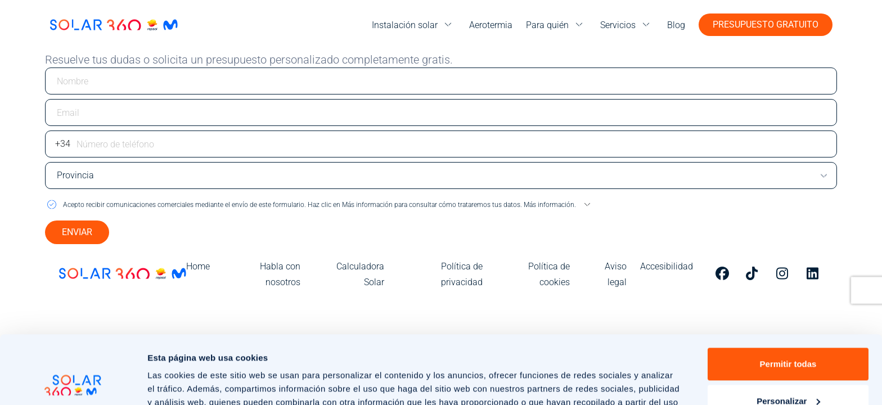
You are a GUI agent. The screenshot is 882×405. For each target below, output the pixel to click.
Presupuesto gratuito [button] (765, 24)
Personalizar (788, 336)
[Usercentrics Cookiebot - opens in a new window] (73, 383)
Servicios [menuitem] (618, 25)
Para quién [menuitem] (547, 25)
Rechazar (788, 374)
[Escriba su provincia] (441, 175)
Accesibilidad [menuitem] (666, 266)
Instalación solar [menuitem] (405, 25)
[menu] (414, 25)
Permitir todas (788, 300)
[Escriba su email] (441, 112)
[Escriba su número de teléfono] (441, 144)
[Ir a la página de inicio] (114, 25)
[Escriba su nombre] (441, 81)
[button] (441, 205)
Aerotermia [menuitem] (490, 25)
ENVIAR (77, 232)
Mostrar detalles (180, 383)
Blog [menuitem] (676, 25)
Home (198, 266)
